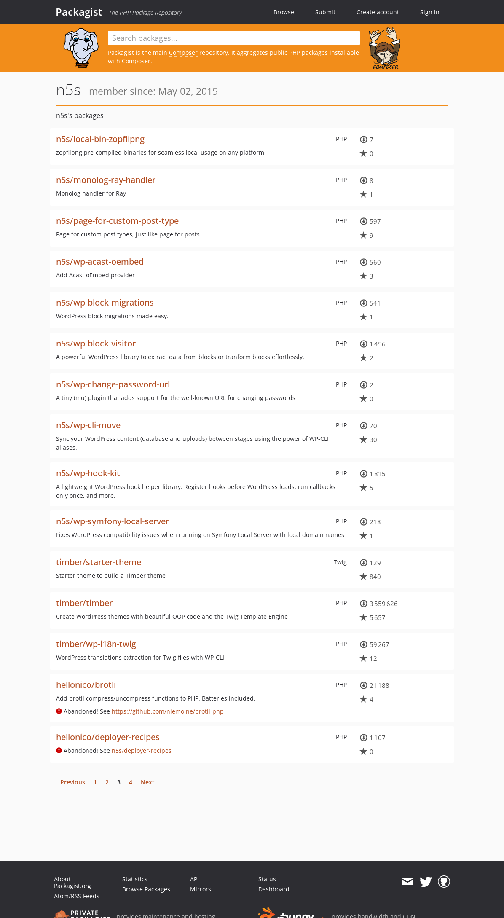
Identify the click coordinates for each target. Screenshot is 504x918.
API (194, 879)
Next (148, 782)
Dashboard (274, 889)
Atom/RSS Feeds (76, 896)
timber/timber (84, 603)
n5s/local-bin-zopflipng (100, 139)
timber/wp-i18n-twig (96, 644)
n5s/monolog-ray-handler (105, 179)
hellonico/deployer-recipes (108, 737)
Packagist (79, 12)
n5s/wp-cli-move (88, 425)
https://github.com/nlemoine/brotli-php (168, 711)
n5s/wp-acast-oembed (100, 261)
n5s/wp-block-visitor (96, 343)
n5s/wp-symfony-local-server (112, 521)
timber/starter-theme (98, 562)
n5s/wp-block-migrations (105, 302)
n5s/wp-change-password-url (113, 384)
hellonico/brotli (86, 684)
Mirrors (200, 889)
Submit (325, 12)
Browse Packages (146, 889)
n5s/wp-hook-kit (88, 473)
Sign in (430, 12)
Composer (183, 52)
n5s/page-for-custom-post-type (117, 220)
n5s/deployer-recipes (142, 750)
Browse (283, 12)
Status (267, 879)
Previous (72, 782)
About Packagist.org (72, 882)
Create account (378, 12)
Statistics (134, 879)
